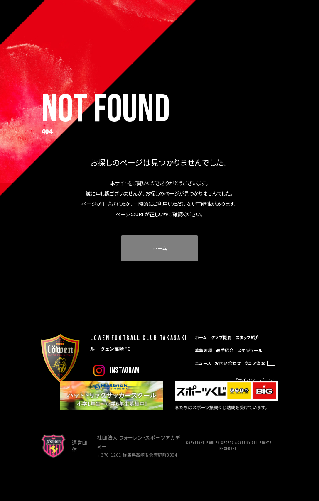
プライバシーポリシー (255, 379)
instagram (125, 370)
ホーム (159, 248)
